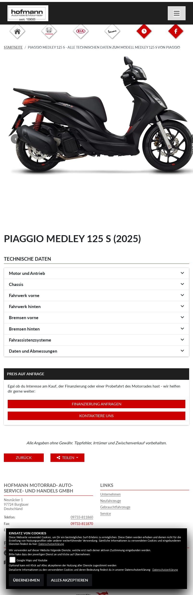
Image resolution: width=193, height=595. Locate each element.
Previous (15, 139)
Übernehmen (26, 580)
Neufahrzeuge (110, 501)
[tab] (96, 273)
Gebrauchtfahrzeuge (115, 507)
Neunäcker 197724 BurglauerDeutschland (16, 504)
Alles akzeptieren (69, 580)
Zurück (24, 457)
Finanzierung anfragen (96, 403)
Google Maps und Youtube (32, 560)
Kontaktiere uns (96, 415)
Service (105, 513)
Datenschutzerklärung (51, 543)
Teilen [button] (66, 457)
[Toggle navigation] (177, 13)
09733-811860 (82, 517)
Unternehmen (110, 494)
